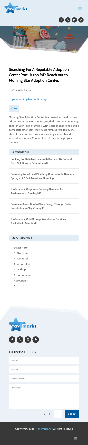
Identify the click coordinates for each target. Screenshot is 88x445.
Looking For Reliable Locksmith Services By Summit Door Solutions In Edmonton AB (41, 161)
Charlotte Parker (21, 90)
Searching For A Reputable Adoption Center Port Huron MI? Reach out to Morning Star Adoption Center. (39, 75)
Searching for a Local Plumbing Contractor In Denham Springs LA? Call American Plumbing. (42, 176)
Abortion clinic (22, 264)
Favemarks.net (44, 428)
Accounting (20, 286)
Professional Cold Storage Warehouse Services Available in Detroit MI (38, 221)
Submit (72, 413)
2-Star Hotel (21, 247)
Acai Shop (20, 269)
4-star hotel (21, 258)
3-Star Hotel (21, 253)
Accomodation (22, 275)
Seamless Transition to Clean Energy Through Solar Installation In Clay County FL (41, 206)
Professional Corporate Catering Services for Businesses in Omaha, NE (37, 191)
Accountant (21, 280)
